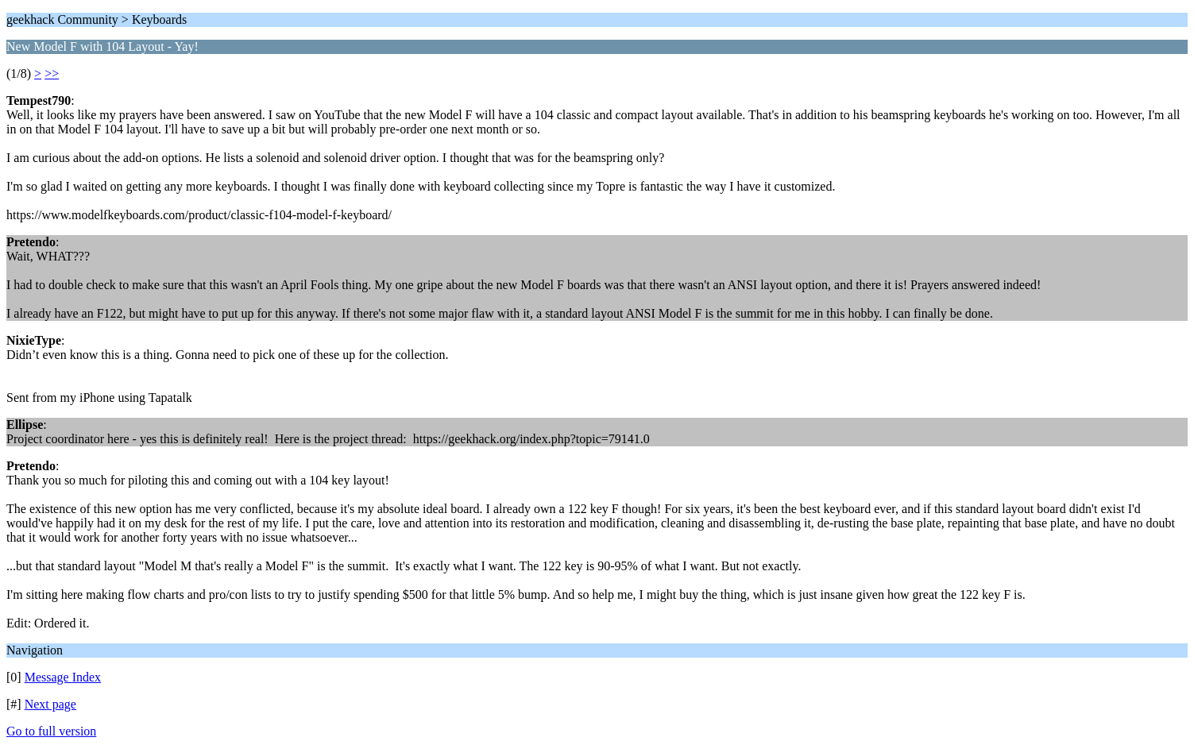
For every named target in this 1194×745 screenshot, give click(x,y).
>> (51, 73)
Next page (50, 704)
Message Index (63, 677)
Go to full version (51, 731)
